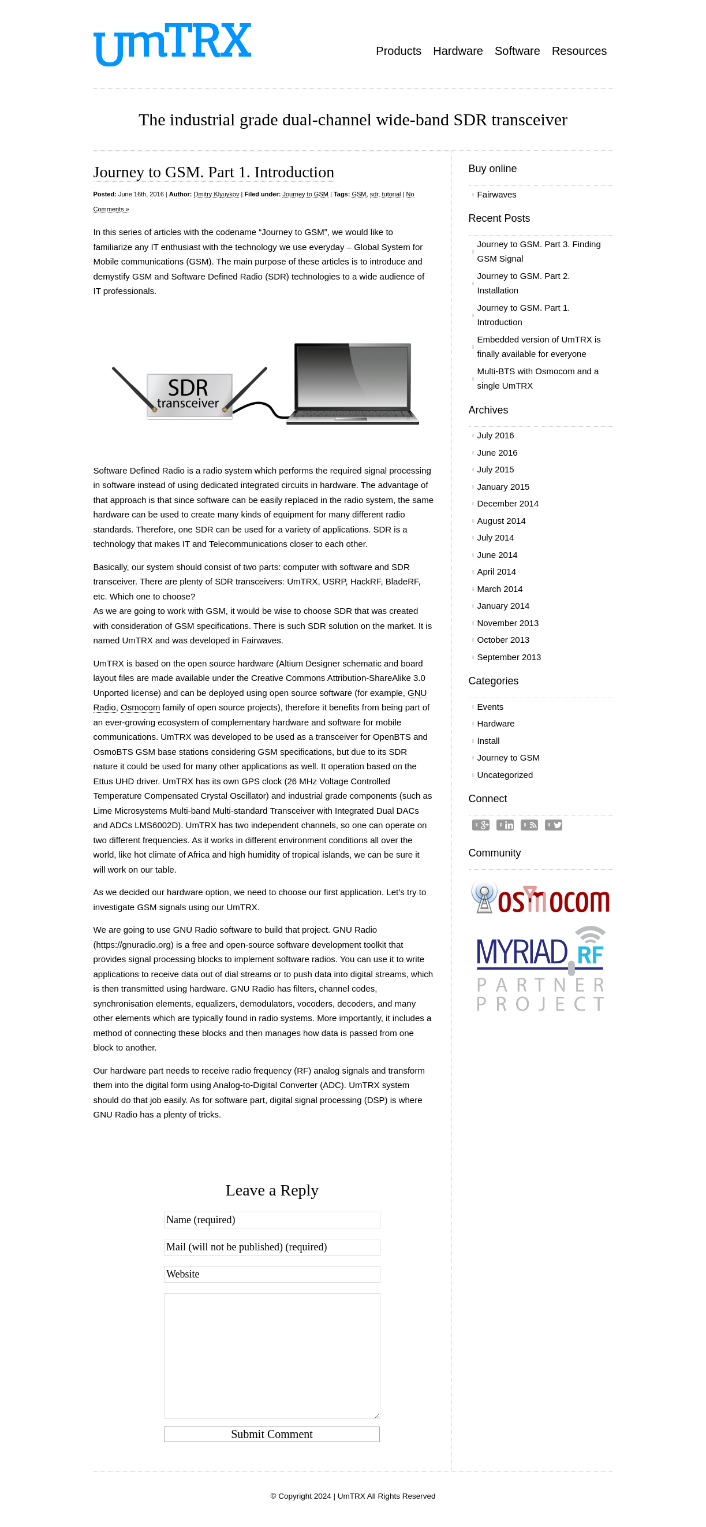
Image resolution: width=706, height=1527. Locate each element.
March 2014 (500, 589)
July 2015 (495, 469)
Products (398, 50)
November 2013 (508, 623)
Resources (579, 50)
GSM (359, 194)
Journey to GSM (305, 194)
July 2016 (495, 435)
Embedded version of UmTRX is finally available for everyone (539, 346)
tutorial (391, 194)
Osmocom (140, 707)
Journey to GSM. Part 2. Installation (523, 283)
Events (490, 707)
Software (517, 50)
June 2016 (497, 452)
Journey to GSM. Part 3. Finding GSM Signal (539, 251)
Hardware (458, 50)
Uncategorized (505, 775)
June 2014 (497, 555)
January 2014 (503, 605)
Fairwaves (497, 194)
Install (488, 741)
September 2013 (509, 657)
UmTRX (351, 1496)
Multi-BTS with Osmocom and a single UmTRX (538, 378)
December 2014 (508, 503)
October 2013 (503, 640)
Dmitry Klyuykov (217, 194)
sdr (374, 194)
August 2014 (501, 521)
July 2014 (495, 537)
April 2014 (497, 571)
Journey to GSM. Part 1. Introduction (214, 172)
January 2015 (503, 486)
